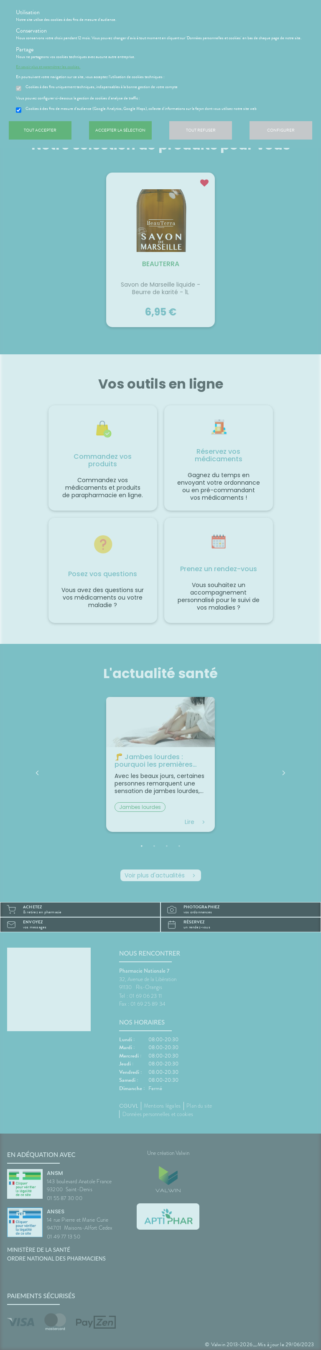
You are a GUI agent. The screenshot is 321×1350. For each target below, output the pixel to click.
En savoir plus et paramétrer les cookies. (48, 67)
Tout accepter (40, 130)
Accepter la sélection (120, 130)
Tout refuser (201, 130)
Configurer (281, 130)
